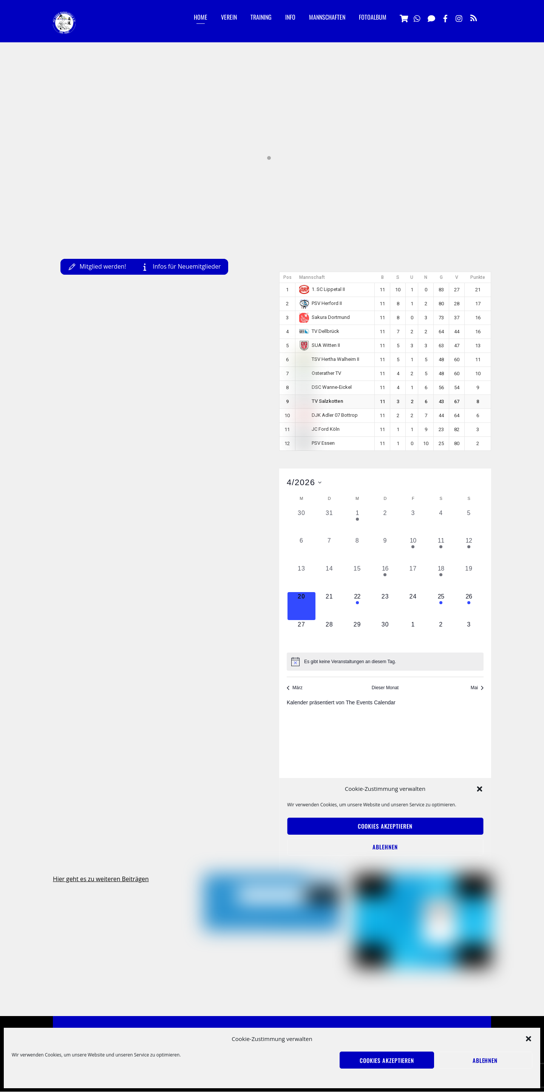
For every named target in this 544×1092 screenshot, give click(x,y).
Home (200, 17)
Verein (229, 17)
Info (290, 17)
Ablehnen (485, 1060)
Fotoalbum (372, 17)
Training (261, 17)
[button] (528, 1039)
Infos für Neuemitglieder (182, 266)
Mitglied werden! (97, 266)
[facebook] (445, 17)
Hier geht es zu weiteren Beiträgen (101, 879)
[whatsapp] (417, 17)
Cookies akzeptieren (387, 1060)
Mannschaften (327, 17)
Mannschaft (312, 277)
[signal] (431, 17)
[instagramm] (459, 17)
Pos (287, 277)
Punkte (477, 277)
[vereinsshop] (403, 17)
